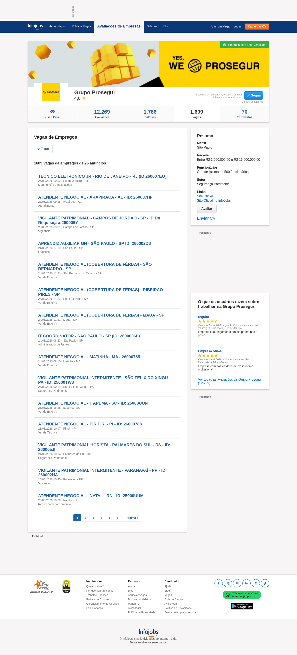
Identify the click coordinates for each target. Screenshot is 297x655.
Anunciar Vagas (137, 595)
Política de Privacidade (141, 612)
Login (237, 26)
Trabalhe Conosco (97, 595)
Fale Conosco (94, 608)
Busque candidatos (139, 599)
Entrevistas (245, 114)
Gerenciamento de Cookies (102, 603)
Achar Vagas (57, 26)
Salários (152, 26)
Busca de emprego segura (180, 612)
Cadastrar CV (257, 26)
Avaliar (206, 208)
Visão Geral (52, 114)
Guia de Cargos (173, 599)
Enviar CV (206, 218)
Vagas (196, 114)
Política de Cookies (97, 599)
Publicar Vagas (81, 26)
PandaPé (133, 603)
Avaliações (102, 114)
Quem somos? (95, 586)
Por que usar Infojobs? (99, 590)
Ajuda (131, 586)
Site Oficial (205, 196)
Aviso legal (134, 608)
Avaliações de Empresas (118, 26)
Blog (166, 26)
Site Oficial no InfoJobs (214, 200)
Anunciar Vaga (220, 26)
